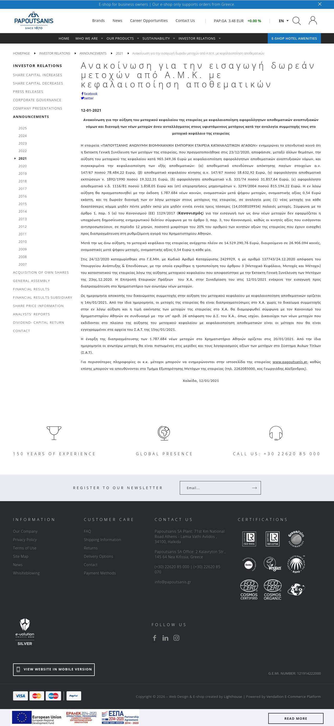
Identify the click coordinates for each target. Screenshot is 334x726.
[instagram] (176, 638)
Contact (91, 564)
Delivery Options (98, 556)
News (18, 564)
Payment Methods (100, 573)
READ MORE (295, 718)
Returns (91, 547)
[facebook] (154, 638)
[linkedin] (165, 638)
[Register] (255, 487)
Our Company (25, 531)
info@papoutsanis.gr (173, 581)
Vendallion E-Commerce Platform (293, 696)
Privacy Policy (25, 539)
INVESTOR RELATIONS (37, 65)
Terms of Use (25, 547)
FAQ (87, 531)
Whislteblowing (26, 573)
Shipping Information (102, 539)
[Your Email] (216, 487)
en (281, 20)
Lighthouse (233, 696)
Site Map (20, 556)
